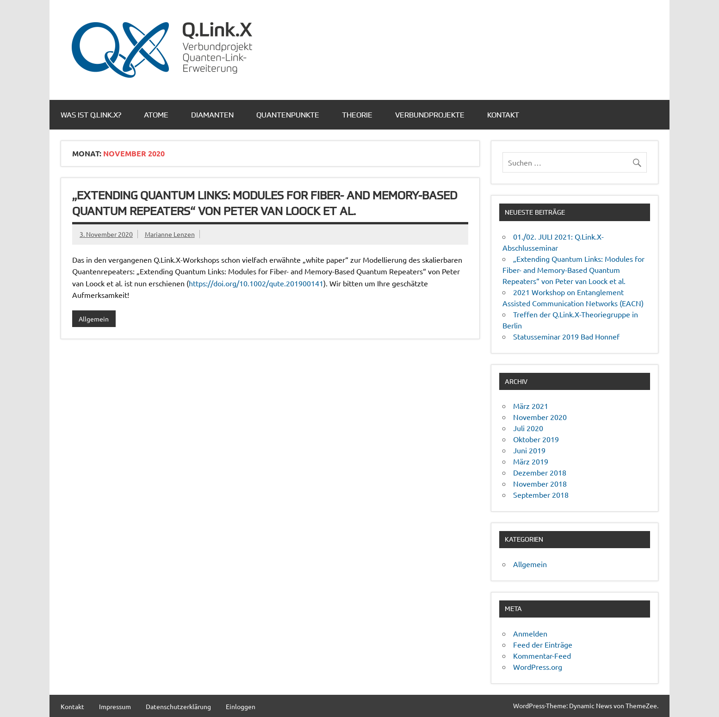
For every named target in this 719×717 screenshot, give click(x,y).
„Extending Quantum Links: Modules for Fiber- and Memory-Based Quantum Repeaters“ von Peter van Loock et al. (573, 269)
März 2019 (530, 461)
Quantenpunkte (287, 114)
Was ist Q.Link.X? (91, 114)
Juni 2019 (529, 450)
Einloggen (240, 706)
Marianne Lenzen (170, 234)
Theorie (357, 114)
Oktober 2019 (536, 439)
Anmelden (530, 633)
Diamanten (212, 114)
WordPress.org (537, 666)
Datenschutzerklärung (178, 706)
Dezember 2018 (539, 472)
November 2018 (540, 483)
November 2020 (540, 416)
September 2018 (541, 494)
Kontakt (503, 114)
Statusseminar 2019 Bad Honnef (566, 336)
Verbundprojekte (430, 114)
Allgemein (94, 319)
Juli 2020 (528, 428)
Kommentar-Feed (542, 655)
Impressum (115, 706)
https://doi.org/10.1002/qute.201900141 (256, 283)
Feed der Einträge (542, 644)
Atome (156, 114)
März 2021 (530, 405)
